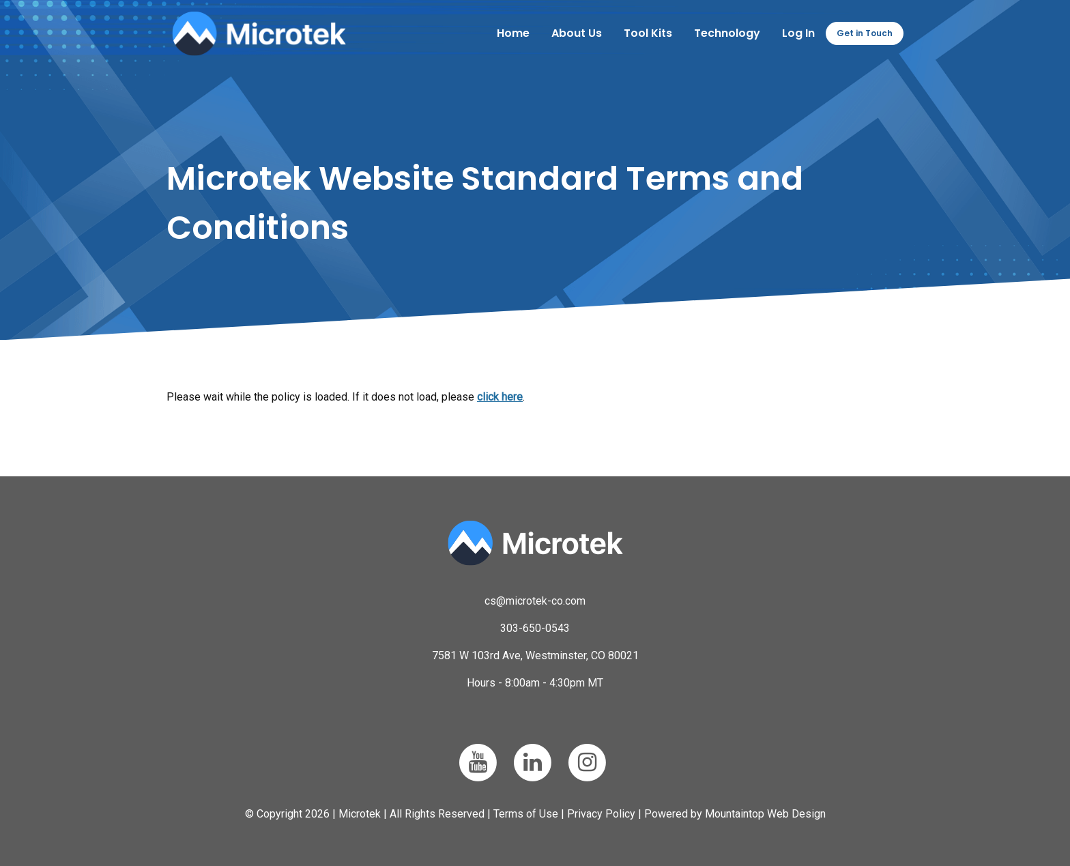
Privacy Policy (601, 813)
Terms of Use (525, 813)
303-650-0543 (535, 628)
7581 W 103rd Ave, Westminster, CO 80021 (535, 655)
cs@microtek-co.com (535, 600)
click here (500, 396)
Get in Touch (865, 33)
